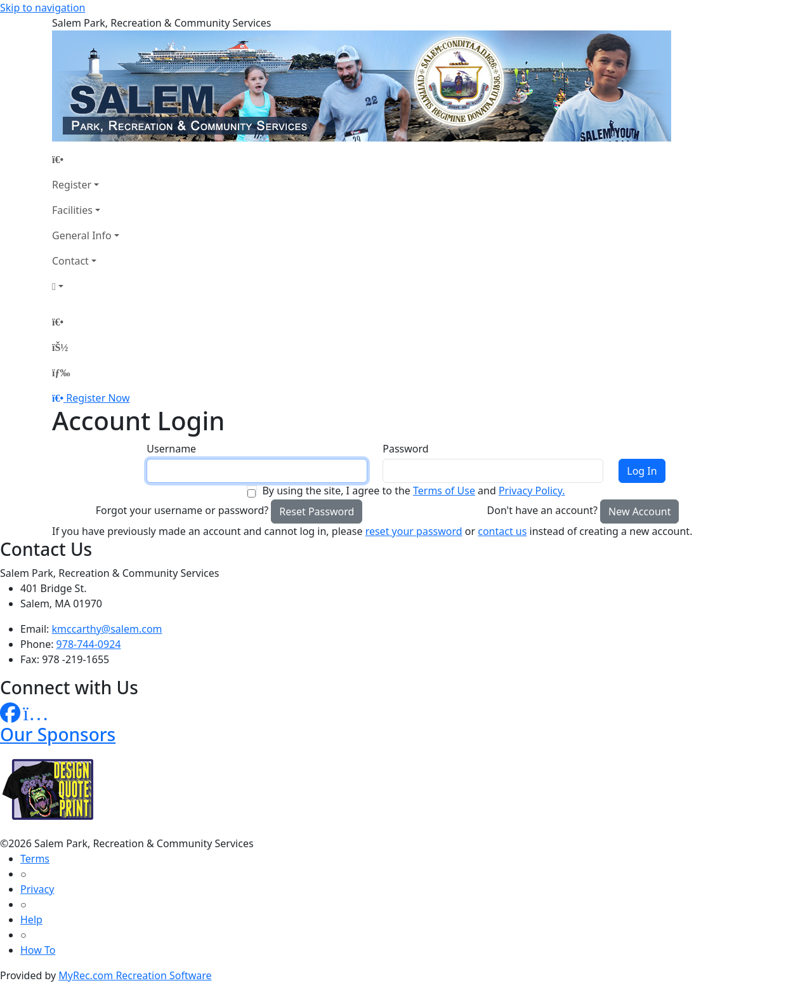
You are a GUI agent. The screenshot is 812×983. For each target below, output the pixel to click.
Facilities (72, 210)
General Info (82, 235)
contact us (502, 531)
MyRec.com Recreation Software (134, 975)
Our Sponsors (57, 734)
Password (405, 449)
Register (71, 185)
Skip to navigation (42, 8)
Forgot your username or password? (182, 510)
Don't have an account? (542, 510)
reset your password (413, 531)
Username (171, 449)
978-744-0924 (88, 644)
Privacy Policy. (532, 491)
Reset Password (316, 511)
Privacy (37, 889)
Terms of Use (444, 491)
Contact (70, 261)
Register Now (97, 398)
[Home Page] (85, 159)
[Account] (85, 286)
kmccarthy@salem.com (107, 629)
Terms (34, 859)
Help (31, 920)
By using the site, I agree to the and (413, 491)
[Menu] (61, 372)
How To (37, 950)
